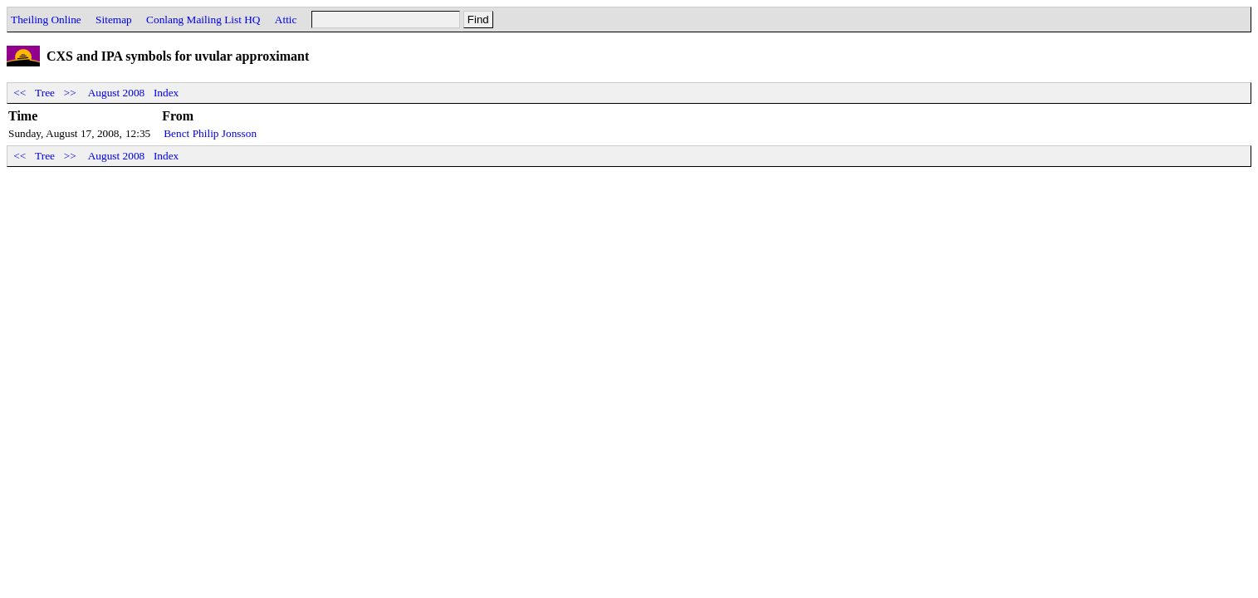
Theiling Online (46, 19)
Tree (45, 92)
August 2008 (116, 92)
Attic (286, 19)
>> (70, 92)
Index (166, 92)
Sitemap (113, 19)
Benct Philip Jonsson (210, 133)
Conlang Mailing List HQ (203, 19)
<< (20, 92)
